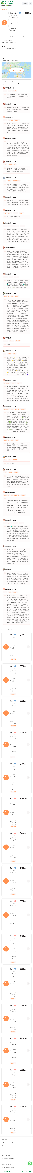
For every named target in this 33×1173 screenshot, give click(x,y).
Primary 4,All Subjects (12, 635)
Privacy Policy (6, 1161)
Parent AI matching (7, 1164)
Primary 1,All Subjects (12, 764)
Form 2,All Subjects (12, 798)
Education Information (8, 1142)
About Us (4, 1139)
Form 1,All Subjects (12, 701)
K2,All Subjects (12, 936)
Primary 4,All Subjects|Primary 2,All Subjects (12, 732)
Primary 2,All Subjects (13, 13)
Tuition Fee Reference (8, 1158)
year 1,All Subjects (12, 901)
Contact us (5, 1152)
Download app (6, 1155)
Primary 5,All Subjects (12, 666)
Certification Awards (8, 1145)
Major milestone (6, 1149)
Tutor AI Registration (8, 1167)
